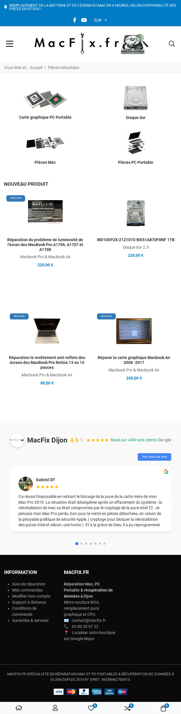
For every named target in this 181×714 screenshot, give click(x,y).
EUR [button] (98, 20)
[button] (172, 44)
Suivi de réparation (28, 584)
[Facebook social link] (74, 20)
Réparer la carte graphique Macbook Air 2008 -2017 (134, 360)
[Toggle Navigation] (9, 44)
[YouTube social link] (84, 20)
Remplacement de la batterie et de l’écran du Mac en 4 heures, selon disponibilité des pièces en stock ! (92, 7)
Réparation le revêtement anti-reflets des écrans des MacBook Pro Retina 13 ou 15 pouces (47, 362)
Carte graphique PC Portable (45, 117)
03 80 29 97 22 (85, 626)
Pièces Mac (45, 162)
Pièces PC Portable (135, 162)
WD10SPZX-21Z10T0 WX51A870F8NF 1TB (136, 239)
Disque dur (135, 117)
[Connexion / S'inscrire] (55, 708)
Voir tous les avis (154, 457)
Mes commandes (27, 590)
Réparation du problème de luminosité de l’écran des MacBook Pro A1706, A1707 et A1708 (45, 244)
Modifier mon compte (31, 596)
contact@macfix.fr (89, 620)
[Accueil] (18, 708)
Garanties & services (30, 620)
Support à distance (29, 602)
